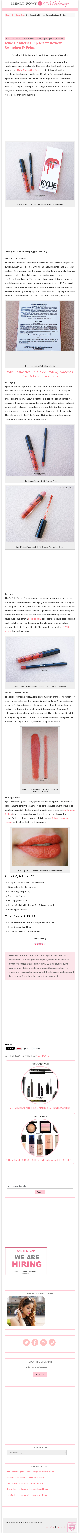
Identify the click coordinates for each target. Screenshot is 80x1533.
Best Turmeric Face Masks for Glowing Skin (25, 1483)
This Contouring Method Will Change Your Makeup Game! (31, 1472)
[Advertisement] (40, 26)
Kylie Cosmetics (18, 15)
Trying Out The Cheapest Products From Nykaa (27, 1489)
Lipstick (38, 38)
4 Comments (42, 1056)
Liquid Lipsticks (48, 38)
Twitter (26, 1342)
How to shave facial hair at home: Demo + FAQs (27, 1495)
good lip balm (35, 618)
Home (7, 15)
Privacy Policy (61, 1527)
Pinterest (52, 1342)
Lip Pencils (25, 38)
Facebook (34, 1342)
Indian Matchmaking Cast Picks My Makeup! (25, 1477)
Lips (32, 38)
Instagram (43, 1342)
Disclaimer (50, 1527)
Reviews (59, 38)
